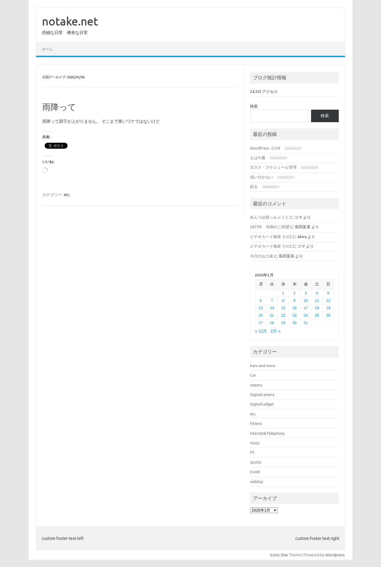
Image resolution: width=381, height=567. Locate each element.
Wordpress (335, 555)
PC (252, 452)
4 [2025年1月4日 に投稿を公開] (317, 293)
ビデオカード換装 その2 (271, 236)
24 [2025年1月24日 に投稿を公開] (306, 315)
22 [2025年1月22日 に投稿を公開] (283, 315)
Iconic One (279, 555)
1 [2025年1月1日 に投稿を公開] (283, 293)
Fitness (256, 423)
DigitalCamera (262, 394)
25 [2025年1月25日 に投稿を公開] (317, 315)
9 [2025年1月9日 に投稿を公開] (294, 300)
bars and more (262, 365)
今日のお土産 (261, 256)
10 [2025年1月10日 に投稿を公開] (306, 300)
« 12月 (261, 331)
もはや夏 (258, 158)
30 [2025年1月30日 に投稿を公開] (294, 323)
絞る (254, 186)
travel (255, 472)
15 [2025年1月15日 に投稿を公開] (283, 308)
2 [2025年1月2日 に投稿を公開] (294, 293)
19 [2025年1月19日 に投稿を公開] (328, 308)
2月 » (275, 331)
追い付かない (261, 177)
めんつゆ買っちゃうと (269, 217)
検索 (254, 106)
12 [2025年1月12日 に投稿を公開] (328, 300)
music (255, 443)
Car (253, 375)
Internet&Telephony (267, 433)
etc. (67, 194)
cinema (256, 385)
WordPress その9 (265, 148)
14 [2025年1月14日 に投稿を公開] (272, 308)
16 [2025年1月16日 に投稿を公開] (294, 308)
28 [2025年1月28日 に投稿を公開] (272, 323)
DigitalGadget (262, 404)
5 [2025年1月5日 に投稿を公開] (328, 293)
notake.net (70, 21)
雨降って (59, 106)
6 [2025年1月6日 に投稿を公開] (261, 300)
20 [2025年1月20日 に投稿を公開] (261, 315)
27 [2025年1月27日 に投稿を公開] (261, 323)
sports (255, 462)
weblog (256, 481)
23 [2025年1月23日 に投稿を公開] (294, 315)
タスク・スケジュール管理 (273, 167)
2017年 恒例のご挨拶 (269, 227)
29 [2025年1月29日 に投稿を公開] (283, 323)
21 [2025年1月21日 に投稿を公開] (272, 315)
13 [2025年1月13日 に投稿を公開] (261, 308)
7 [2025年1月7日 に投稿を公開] (272, 300)
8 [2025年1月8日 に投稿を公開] (283, 300)
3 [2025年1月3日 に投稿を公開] (306, 293)
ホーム (47, 49)
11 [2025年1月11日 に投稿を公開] (317, 300)
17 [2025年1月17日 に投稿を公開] (306, 308)
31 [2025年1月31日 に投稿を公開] (306, 323)
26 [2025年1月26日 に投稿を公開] (328, 315)
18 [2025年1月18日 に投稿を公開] (317, 308)
